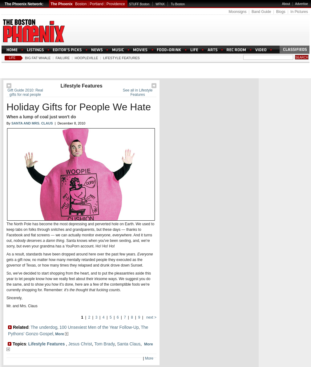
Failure (63, 58)
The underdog (43, 327)
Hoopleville (86, 58)
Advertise (301, 4)
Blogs (280, 12)
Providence (116, 4)
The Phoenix (61, 4)
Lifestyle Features (121, 58)
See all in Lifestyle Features (138, 92)
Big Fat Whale (37, 58)
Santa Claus (128, 343)
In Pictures (299, 12)
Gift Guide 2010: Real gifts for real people (25, 92)
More (61, 334)
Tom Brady (104, 343)
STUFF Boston (139, 4)
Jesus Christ (80, 343)
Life (12, 57)
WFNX (160, 4)
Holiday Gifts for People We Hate (78, 106)
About (286, 4)
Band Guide (261, 12)
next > (150, 317)
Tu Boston (178, 4)
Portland (96, 4)
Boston (81, 4)
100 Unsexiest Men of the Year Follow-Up (99, 327)
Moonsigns (237, 12)
